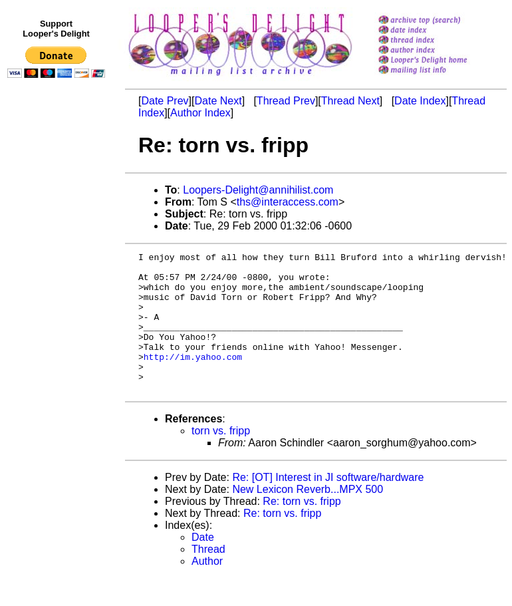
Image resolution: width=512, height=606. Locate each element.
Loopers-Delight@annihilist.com (258, 190)
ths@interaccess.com (287, 202)
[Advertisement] (58, 357)
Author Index (200, 112)
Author (207, 589)
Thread (208, 577)
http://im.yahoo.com (193, 378)
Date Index (420, 100)
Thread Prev (286, 100)
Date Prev (164, 100)
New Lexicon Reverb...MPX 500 (307, 517)
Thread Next (350, 100)
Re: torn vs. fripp (301, 529)
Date (203, 565)
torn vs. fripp (221, 458)
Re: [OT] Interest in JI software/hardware (328, 505)
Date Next (217, 100)
